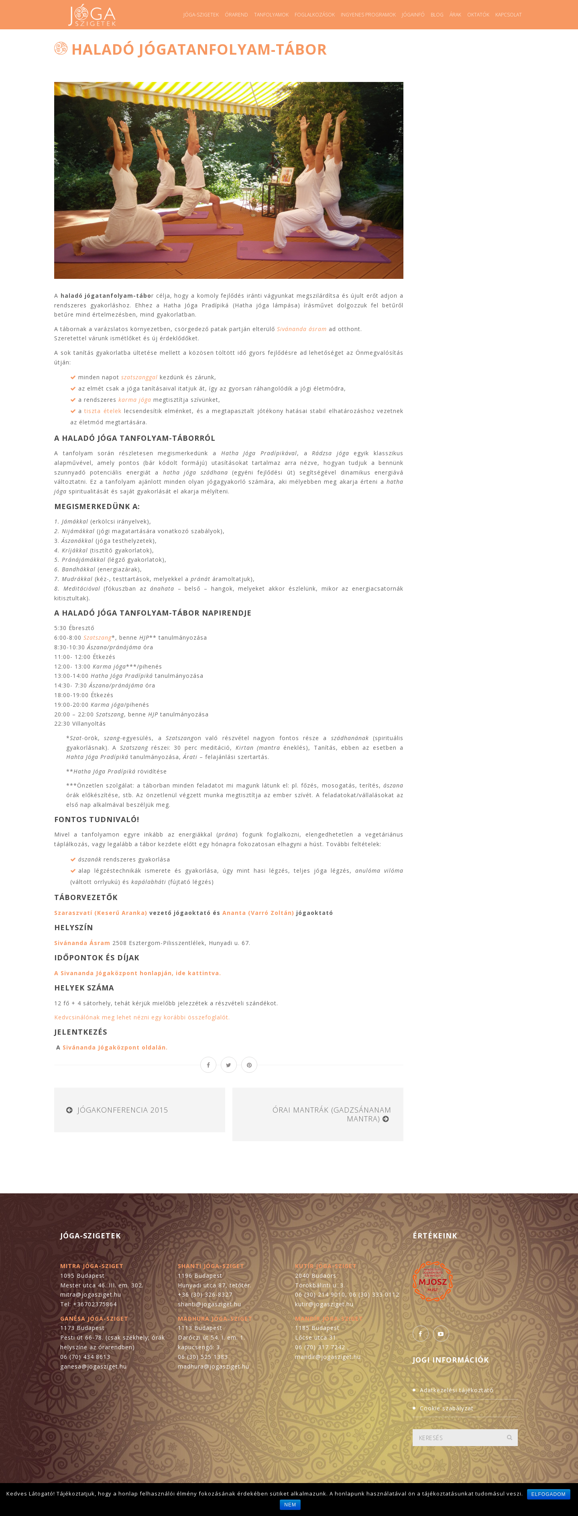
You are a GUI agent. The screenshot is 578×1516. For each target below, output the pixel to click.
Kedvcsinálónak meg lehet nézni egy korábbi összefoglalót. (142, 1017)
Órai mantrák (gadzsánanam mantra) (332, 1114)
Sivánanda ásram (302, 329)
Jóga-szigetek (201, 14)
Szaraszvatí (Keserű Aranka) (100, 913)
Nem (290, 1505)
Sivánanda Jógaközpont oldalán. (115, 1047)
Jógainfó (413, 14)
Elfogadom (548, 1494)
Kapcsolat (508, 14)
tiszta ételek (102, 411)
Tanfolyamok (271, 14)
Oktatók (478, 14)
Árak (455, 14)
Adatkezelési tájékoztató (457, 1390)
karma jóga (134, 399)
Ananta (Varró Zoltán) (258, 913)
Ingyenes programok (368, 14)
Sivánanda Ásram (82, 943)
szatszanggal (139, 377)
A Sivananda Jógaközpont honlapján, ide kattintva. (137, 973)
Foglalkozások (315, 14)
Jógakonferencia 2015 (122, 1110)
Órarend (236, 14)
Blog (437, 14)
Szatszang (97, 637)
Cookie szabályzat (447, 1408)
